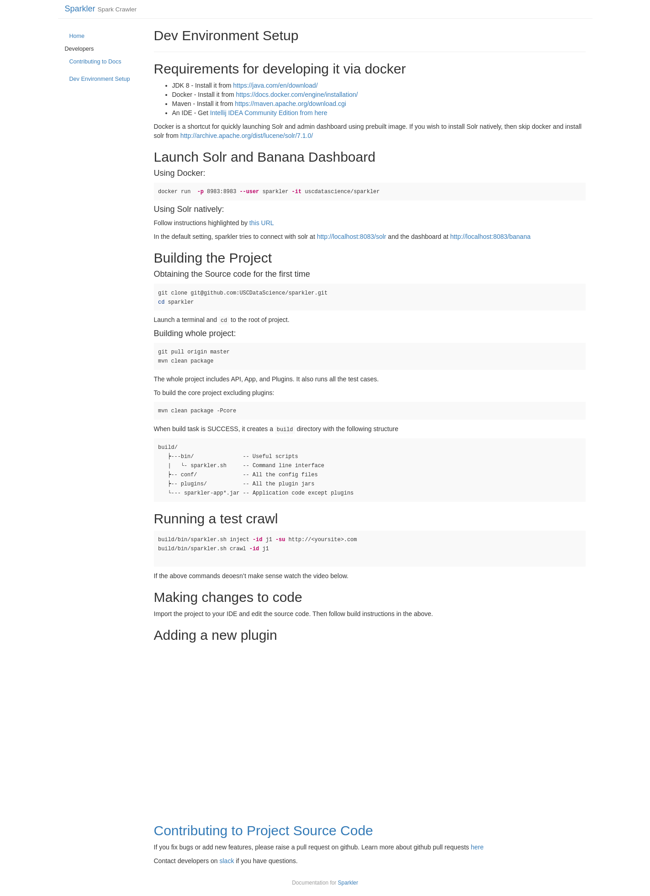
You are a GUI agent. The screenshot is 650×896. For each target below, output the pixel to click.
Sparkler (80, 8)
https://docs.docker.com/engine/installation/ (297, 94)
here (477, 847)
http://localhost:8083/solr (351, 236)
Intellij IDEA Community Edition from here (269, 112)
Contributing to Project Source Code (263, 830)
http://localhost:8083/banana (490, 236)
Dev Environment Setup (99, 79)
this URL (261, 223)
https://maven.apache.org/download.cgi (290, 103)
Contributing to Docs (95, 61)
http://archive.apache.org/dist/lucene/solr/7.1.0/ (246, 135)
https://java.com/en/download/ (275, 85)
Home (77, 36)
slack (226, 860)
